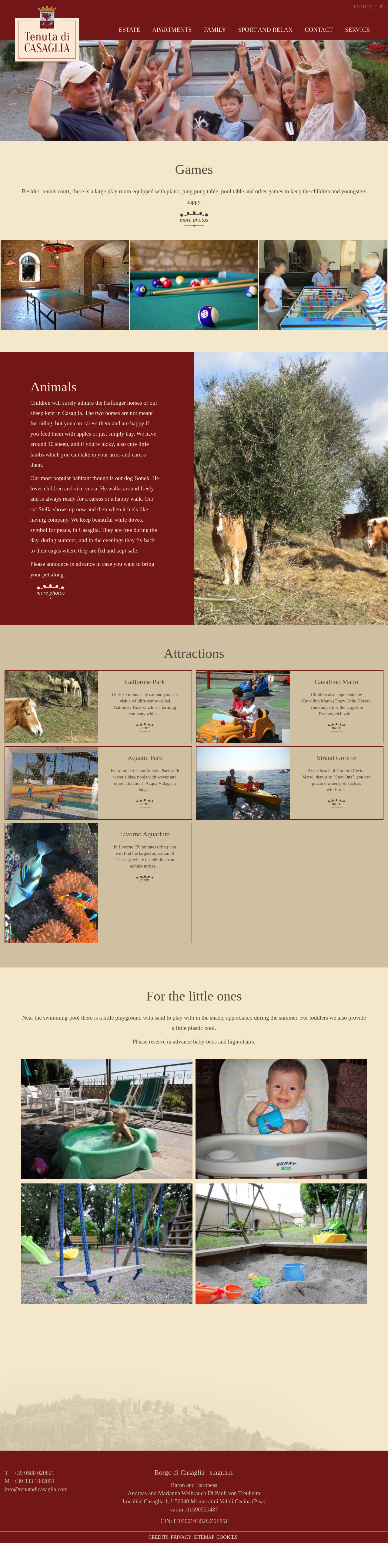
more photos (194, 220)
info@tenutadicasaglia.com (36, 1489)
